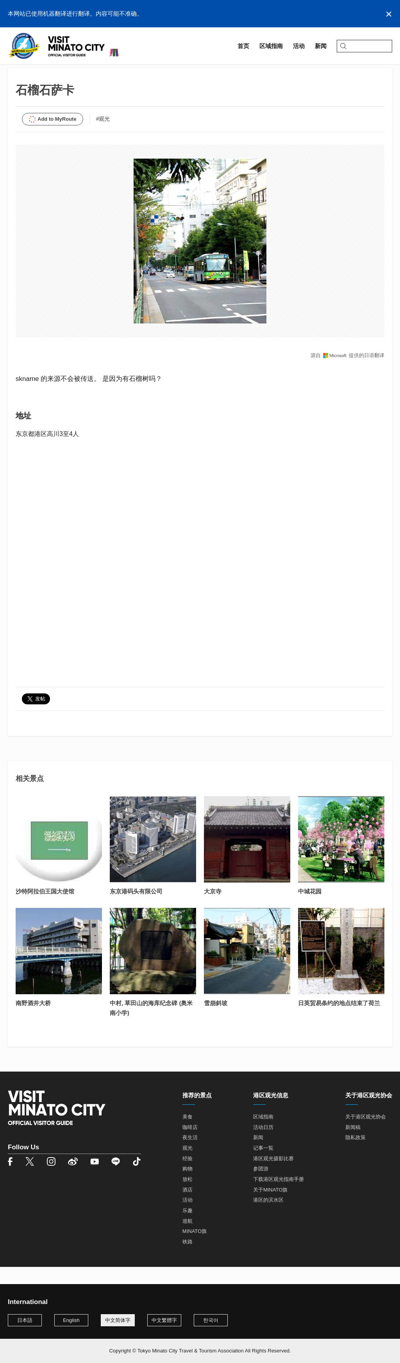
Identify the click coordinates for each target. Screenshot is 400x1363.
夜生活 (190, 1155)
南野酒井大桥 (33, 1020)
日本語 (24, 1320)
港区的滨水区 (268, 1217)
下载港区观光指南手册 (278, 1197)
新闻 (258, 1155)
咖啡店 (190, 1145)
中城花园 (309, 909)
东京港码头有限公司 (136, 909)
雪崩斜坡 (215, 1020)
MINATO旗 (194, 1249)
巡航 (187, 1239)
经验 (187, 1176)
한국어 (210, 1320)
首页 (14, 73)
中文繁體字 (164, 1320)
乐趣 (187, 1228)
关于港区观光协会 (365, 1134)
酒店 (187, 1207)
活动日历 (263, 1145)
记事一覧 (263, 1165)
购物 (187, 1186)
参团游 (260, 1186)
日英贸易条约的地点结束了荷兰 (339, 1020)
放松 (187, 1197)
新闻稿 (353, 1145)
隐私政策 (355, 1155)
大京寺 (212, 909)
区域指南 (39, 73)
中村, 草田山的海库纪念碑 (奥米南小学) (151, 1025)
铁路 (187, 1259)
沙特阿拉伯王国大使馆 (45, 909)
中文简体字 (117, 1320)
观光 (187, 1165)
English (71, 1320)
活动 (187, 1217)
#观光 (103, 136)
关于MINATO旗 (270, 1207)
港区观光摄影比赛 (273, 1176)
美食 (187, 1134)
